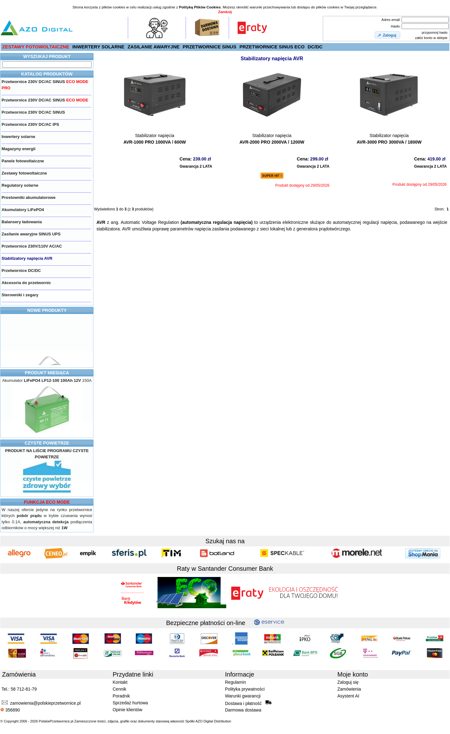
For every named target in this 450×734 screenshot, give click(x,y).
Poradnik (121, 695)
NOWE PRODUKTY (47, 310)
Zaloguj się (348, 682)
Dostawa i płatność (248, 703)
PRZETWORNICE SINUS (210, 46)
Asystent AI (348, 695)
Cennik (120, 689)
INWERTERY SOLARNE (98, 46)
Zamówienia (349, 689)
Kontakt (120, 682)
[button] (387, 35)
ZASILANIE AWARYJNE (153, 46)
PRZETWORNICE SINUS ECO (271, 46)
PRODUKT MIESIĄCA (47, 372)
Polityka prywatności (245, 689)
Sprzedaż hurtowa (130, 702)
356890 (10, 709)
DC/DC (315, 46)
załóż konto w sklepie (431, 38)
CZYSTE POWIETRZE (47, 443)
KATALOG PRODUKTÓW (46, 73)
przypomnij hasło (435, 32)
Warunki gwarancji (243, 695)
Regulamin (235, 682)
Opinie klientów (127, 709)
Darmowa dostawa (243, 709)
